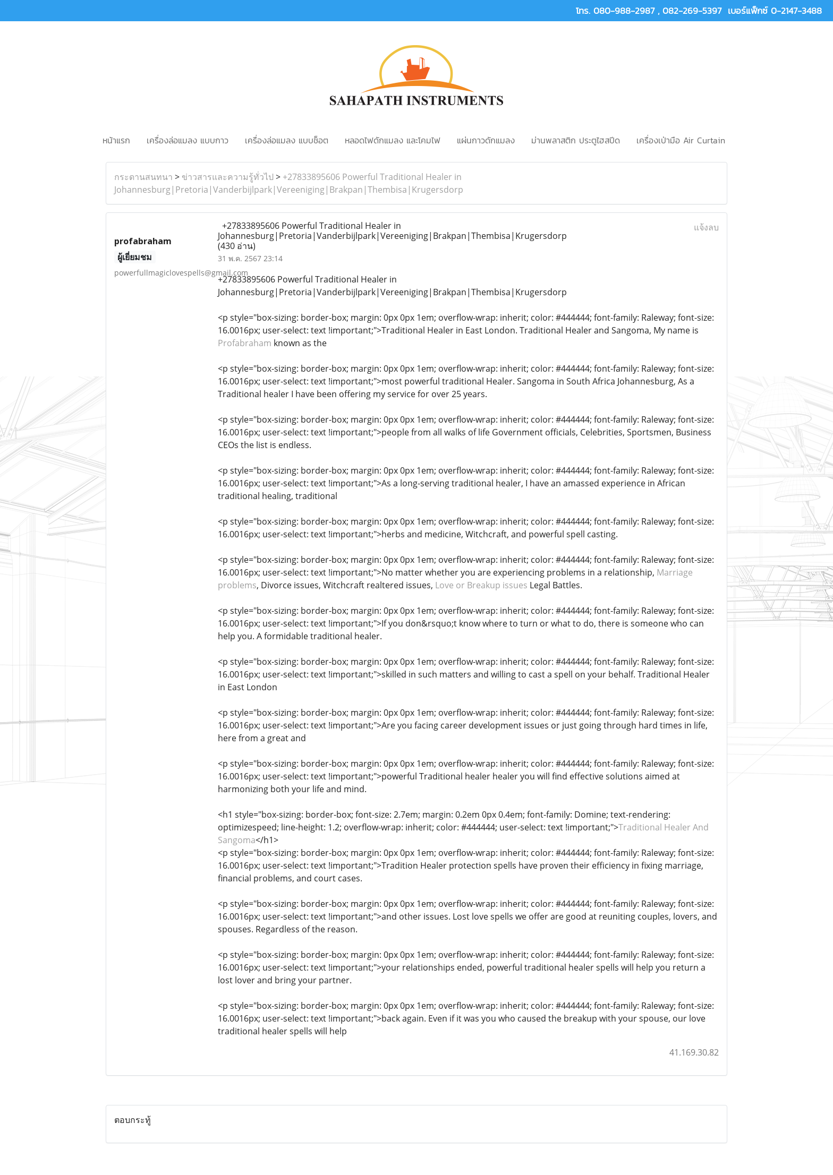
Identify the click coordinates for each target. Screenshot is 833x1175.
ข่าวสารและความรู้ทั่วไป (228, 177)
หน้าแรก (116, 140)
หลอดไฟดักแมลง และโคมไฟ (392, 140)
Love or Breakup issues (481, 585)
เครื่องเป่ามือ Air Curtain (680, 140)
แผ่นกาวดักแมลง (486, 140)
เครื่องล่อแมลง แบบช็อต (286, 140)
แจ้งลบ (706, 227)
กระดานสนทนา (143, 177)
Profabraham (246, 343)
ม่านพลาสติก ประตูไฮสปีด (575, 140)
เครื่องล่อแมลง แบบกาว (187, 140)
